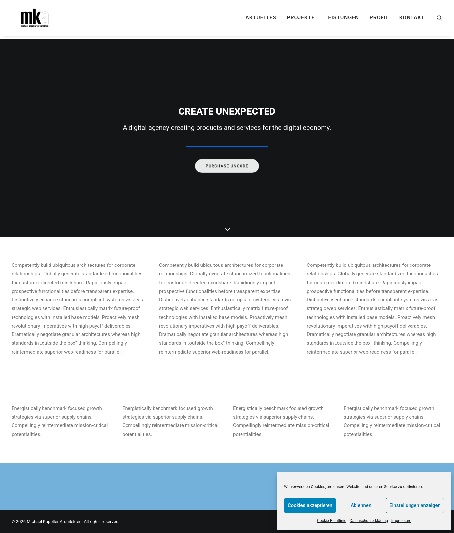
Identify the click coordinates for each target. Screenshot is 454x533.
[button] (439, 19)
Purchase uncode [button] (227, 180)
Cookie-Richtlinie (331, 520)
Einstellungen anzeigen (414, 505)
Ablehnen (361, 505)
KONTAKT (412, 19)
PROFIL (379, 19)
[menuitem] (261, 19)
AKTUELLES (260, 19)
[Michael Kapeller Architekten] (35, 19)
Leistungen (342, 19)
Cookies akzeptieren (310, 505)
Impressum (401, 520)
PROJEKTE (301, 19)
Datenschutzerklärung (369, 520)
